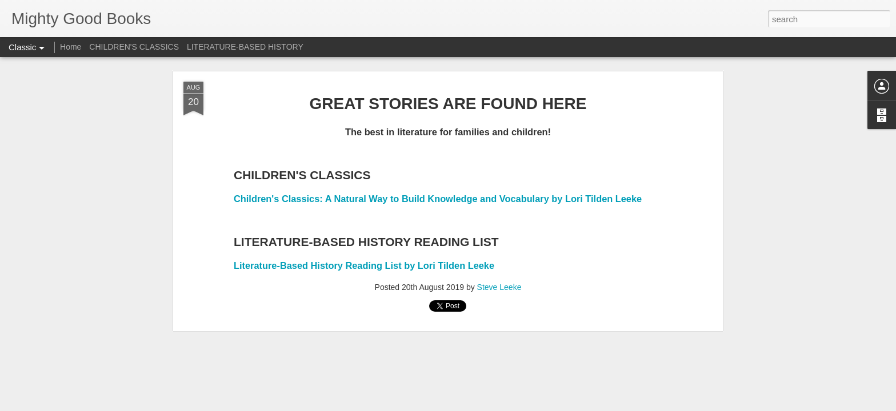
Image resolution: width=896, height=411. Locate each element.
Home (70, 46)
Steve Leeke (499, 287)
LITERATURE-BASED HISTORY (245, 46)
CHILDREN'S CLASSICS (134, 46)
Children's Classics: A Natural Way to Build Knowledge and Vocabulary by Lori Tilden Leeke (438, 199)
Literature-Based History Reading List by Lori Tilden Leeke (364, 265)
